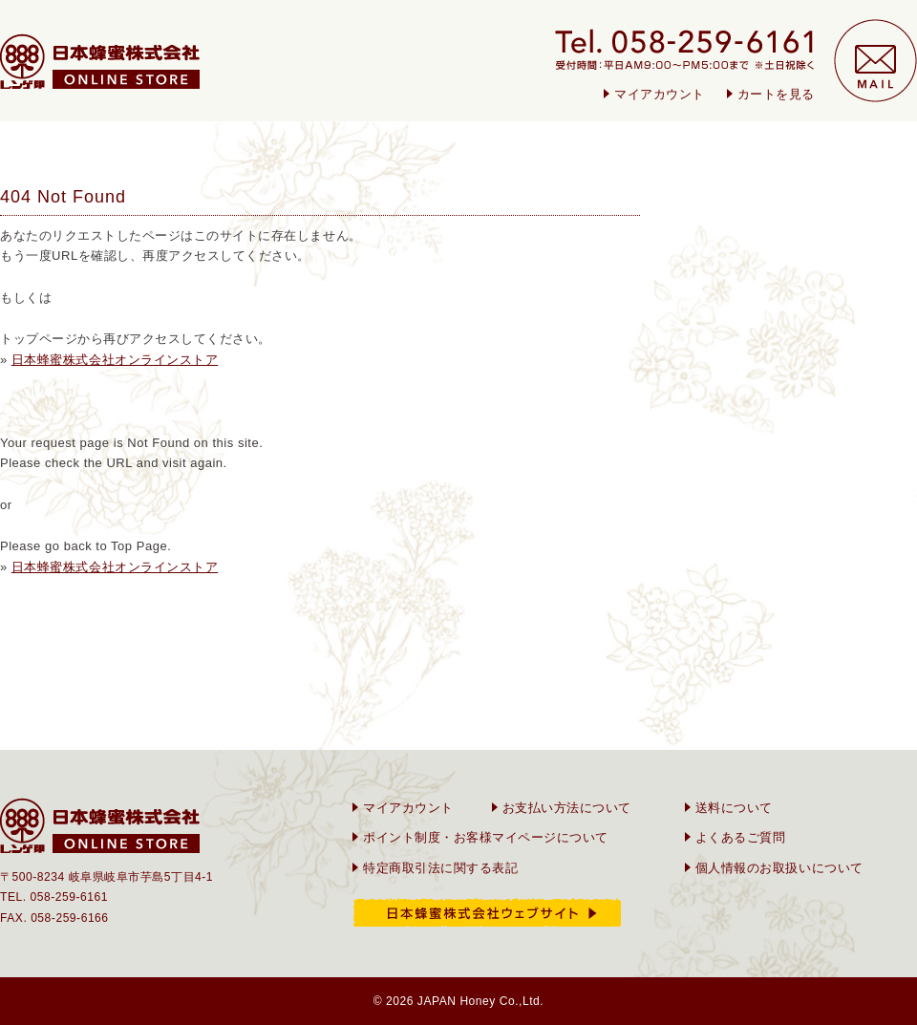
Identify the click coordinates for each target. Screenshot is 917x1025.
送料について (734, 808)
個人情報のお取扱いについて (779, 868)
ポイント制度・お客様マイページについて (485, 837)
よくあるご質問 (740, 837)
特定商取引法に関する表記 (440, 868)
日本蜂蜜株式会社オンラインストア (114, 359)
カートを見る (776, 94)
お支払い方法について (566, 808)
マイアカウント (659, 94)
